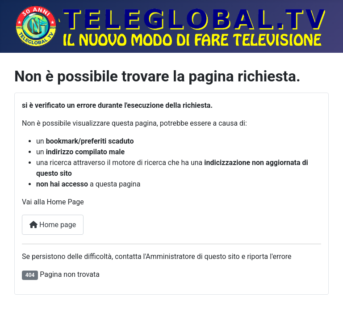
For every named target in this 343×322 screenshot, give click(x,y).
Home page (52, 224)
